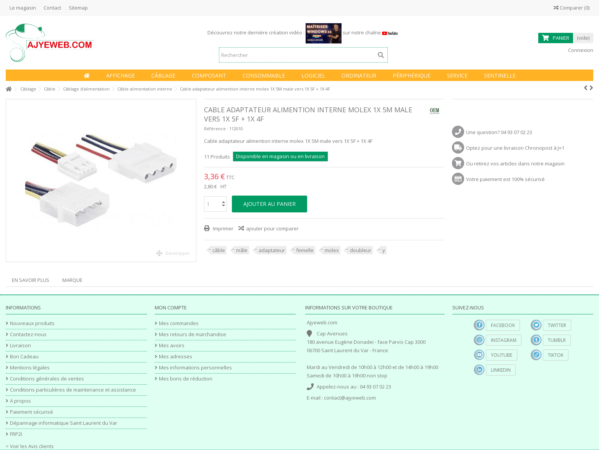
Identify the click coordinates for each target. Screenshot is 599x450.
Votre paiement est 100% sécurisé (505, 179)
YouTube (501, 355)
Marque (72, 280)
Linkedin (501, 370)
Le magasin (23, 7)
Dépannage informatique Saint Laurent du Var (63, 423)
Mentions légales (30, 367)
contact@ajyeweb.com (350, 397)
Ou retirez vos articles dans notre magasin (515, 163)
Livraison (20, 345)
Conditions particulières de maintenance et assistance (73, 390)
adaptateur (272, 250)
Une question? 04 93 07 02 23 (499, 132)
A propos (20, 401)
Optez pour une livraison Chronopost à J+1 (515, 147)
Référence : (216, 128)
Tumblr (557, 340)
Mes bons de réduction (185, 379)
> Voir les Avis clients (30, 446)
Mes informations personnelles (195, 367)
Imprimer (222, 228)
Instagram (503, 340)
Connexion (580, 50)
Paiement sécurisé (31, 412)
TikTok (555, 355)
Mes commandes (179, 323)
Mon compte (171, 307)
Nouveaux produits (32, 323)
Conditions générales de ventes (47, 379)
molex (332, 250)
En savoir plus (30, 280)
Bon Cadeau (24, 356)
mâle (242, 250)
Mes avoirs (172, 345)
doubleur (360, 250)
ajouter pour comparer (272, 228)
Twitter (557, 325)
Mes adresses (175, 356)
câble (218, 250)
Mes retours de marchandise (192, 334)
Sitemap (78, 7)
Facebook (503, 325)
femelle (305, 250)
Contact (52, 7)
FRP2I (16, 434)
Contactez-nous (28, 334)
